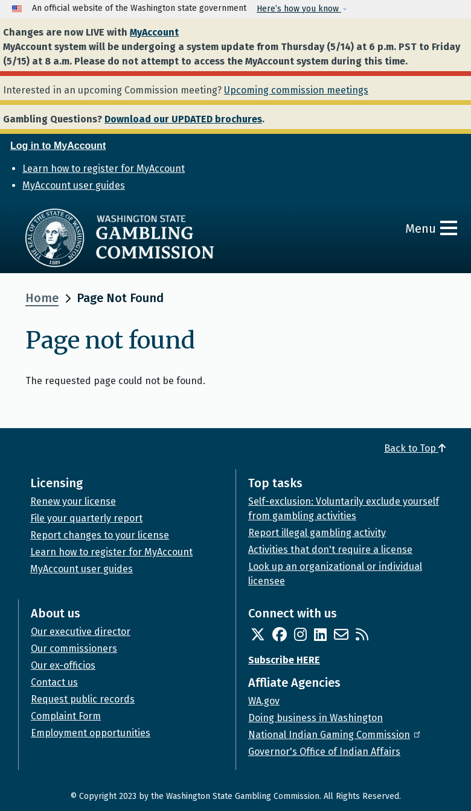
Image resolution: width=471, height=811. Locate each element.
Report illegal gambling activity (317, 532)
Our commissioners (74, 648)
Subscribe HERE (284, 660)
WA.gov (264, 701)
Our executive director (80, 631)
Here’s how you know (299, 9)
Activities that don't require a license (330, 549)
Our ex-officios (63, 665)
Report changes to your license (99, 535)
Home (42, 298)
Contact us (54, 682)
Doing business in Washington (315, 718)
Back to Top (415, 448)
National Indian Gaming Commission (335, 734)
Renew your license (73, 501)
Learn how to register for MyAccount (103, 168)
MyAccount (154, 32)
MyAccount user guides (73, 185)
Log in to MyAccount (58, 145)
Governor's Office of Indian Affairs (324, 751)
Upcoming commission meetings (296, 90)
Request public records (83, 699)
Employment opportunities (90, 733)
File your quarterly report (86, 518)
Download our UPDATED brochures (183, 119)
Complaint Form (66, 716)
